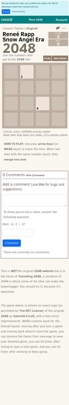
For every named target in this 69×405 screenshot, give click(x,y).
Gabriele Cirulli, (24, 313)
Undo (47, 58)
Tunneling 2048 (29, 273)
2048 (4, 313)
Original (32, 28)
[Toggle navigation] (37, 19)
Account (61, 20)
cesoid (6, 19)
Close (6, 11)
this (41, 181)
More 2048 (36, 20)
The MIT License (31, 307)
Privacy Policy (18, 11)
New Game (60, 58)
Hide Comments (35, 172)
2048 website (44, 267)
